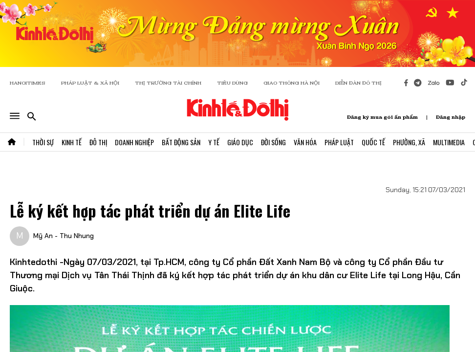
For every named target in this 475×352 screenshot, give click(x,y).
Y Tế (213, 142)
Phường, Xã (409, 142)
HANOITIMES (27, 83)
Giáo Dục (240, 142)
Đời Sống (273, 142)
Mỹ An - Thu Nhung (63, 235)
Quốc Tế (373, 142)
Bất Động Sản (181, 142)
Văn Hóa (305, 142)
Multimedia (449, 142)
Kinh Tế (72, 142)
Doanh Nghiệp (134, 142)
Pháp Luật (339, 142)
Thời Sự (43, 142)
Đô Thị (98, 142)
